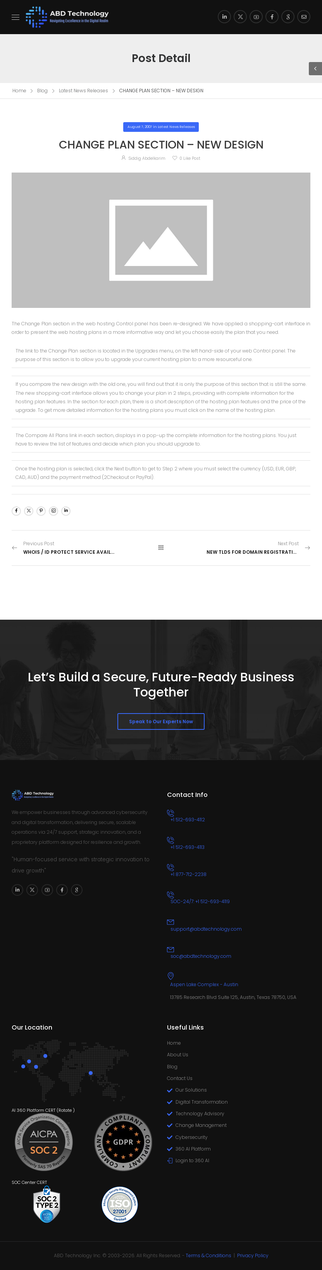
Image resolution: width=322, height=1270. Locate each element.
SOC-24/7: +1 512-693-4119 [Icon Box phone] (200, 901)
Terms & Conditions (208, 1255)
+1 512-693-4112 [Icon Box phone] (187, 819)
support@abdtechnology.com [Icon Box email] (206, 929)
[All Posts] (161, 547)
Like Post (189, 158)
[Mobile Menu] (15, 17)
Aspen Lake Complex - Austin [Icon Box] (204, 984)
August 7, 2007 (139, 126)
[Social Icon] (224, 16)
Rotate (65, 1110)
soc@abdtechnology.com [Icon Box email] (200, 956)
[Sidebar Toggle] (315, 68)
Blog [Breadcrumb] (42, 90)
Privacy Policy (253, 1255)
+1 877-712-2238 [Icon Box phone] (188, 874)
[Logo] (67, 17)
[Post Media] (161, 240)
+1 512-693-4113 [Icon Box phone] (187, 847)
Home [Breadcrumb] (19, 90)
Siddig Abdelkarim (146, 158)
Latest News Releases (176, 126)
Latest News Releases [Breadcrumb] (83, 90)
